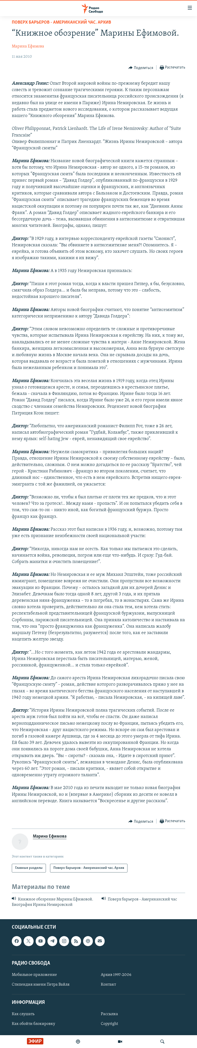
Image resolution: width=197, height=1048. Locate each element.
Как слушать (23, 1014)
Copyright (109, 1024)
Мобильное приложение (34, 975)
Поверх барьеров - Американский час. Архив (61, 22)
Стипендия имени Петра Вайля (41, 985)
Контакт (108, 985)
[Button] (141, 68)
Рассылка (109, 1014)
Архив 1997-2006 (116, 975)
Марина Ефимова (28, 46)
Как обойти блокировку (33, 1024)
